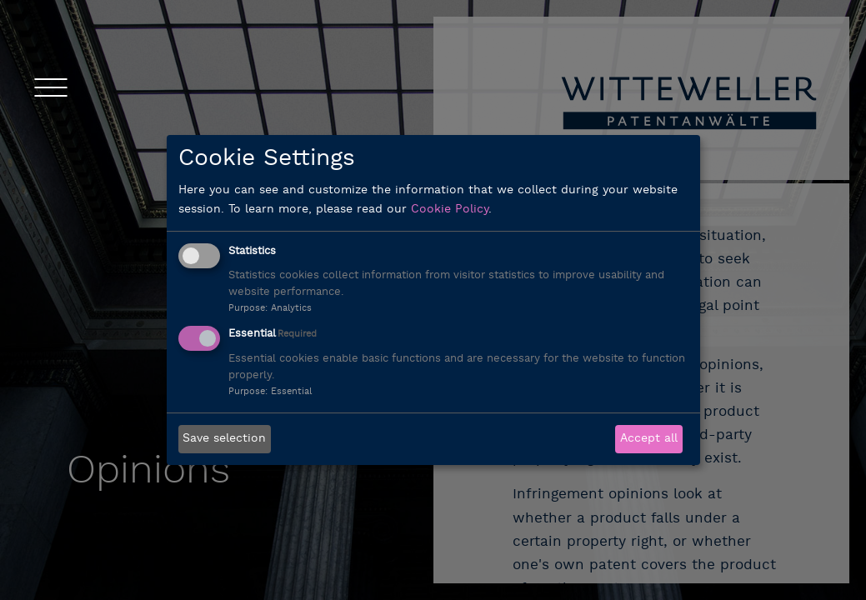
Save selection (224, 439)
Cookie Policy (449, 210)
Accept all (649, 439)
